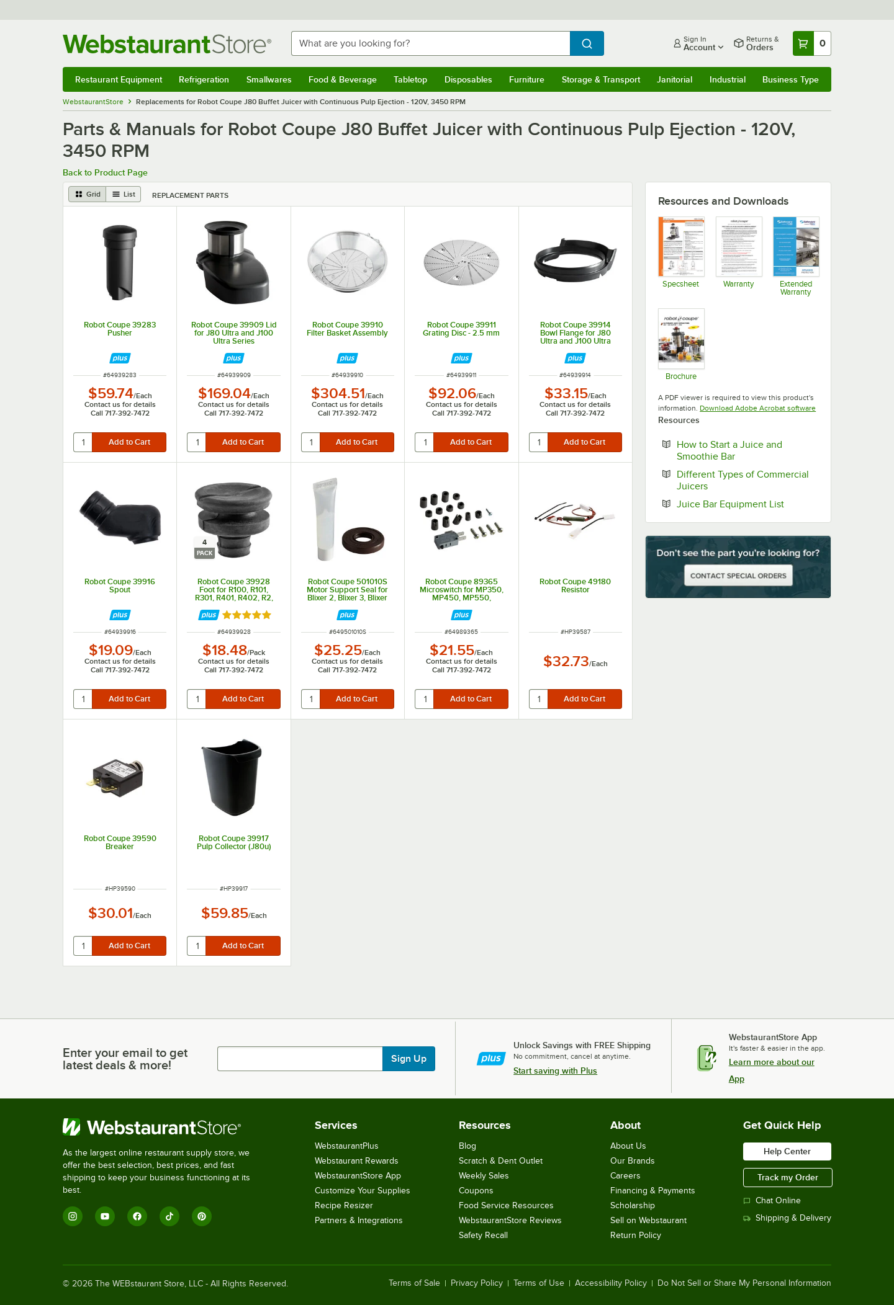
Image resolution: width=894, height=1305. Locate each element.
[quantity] (83, 442)
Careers (625, 1175)
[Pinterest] (202, 1216)
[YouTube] (105, 1216)
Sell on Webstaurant (648, 1220)
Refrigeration (204, 79)
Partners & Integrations (359, 1220)
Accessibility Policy (611, 1283)
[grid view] (87, 194)
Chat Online (772, 1200)
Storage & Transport (601, 79)
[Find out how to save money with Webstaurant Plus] (120, 358)
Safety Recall (483, 1235)
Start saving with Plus (555, 1071)
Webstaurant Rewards (357, 1160)
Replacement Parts (190, 195)
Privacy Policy (477, 1283)
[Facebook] (137, 1216)
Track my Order (787, 1177)
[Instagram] (73, 1216)
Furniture (526, 79)
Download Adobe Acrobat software (758, 408)
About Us (628, 1146)
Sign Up (409, 1058)
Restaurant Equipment (118, 79)
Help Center (787, 1151)
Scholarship (632, 1205)
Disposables (468, 79)
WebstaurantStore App (358, 1175)
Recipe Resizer (344, 1205)
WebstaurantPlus (347, 1146)
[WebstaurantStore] (165, 1127)
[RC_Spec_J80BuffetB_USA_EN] (680, 256)
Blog (467, 1146)
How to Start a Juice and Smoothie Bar (744, 450)
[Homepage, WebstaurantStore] (167, 43)
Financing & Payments (652, 1190)
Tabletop (410, 79)
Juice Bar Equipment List (747, 503)
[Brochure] (680, 344)
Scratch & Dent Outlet (501, 1160)
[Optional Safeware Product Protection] (795, 256)
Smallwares (269, 79)
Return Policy (635, 1235)
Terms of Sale (414, 1283)
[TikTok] (169, 1216)
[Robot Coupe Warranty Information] (738, 256)
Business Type (790, 79)
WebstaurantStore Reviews (510, 1220)
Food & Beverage (343, 79)
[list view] (123, 194)
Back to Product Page (105, 172)
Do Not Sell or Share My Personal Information (744, 1283)
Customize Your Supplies (362, 1190)
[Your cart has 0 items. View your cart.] (812, 43)
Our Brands (632, 1160)
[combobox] (430, 43)
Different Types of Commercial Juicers (743, 480)
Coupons (476, 1190)
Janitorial (674, 79)
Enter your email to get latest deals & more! (125, 1058)
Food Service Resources (506, 1205)
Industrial (728, 79)
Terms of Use (538, 1283)
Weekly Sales (484, 1175)
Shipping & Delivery (787, 1218)
